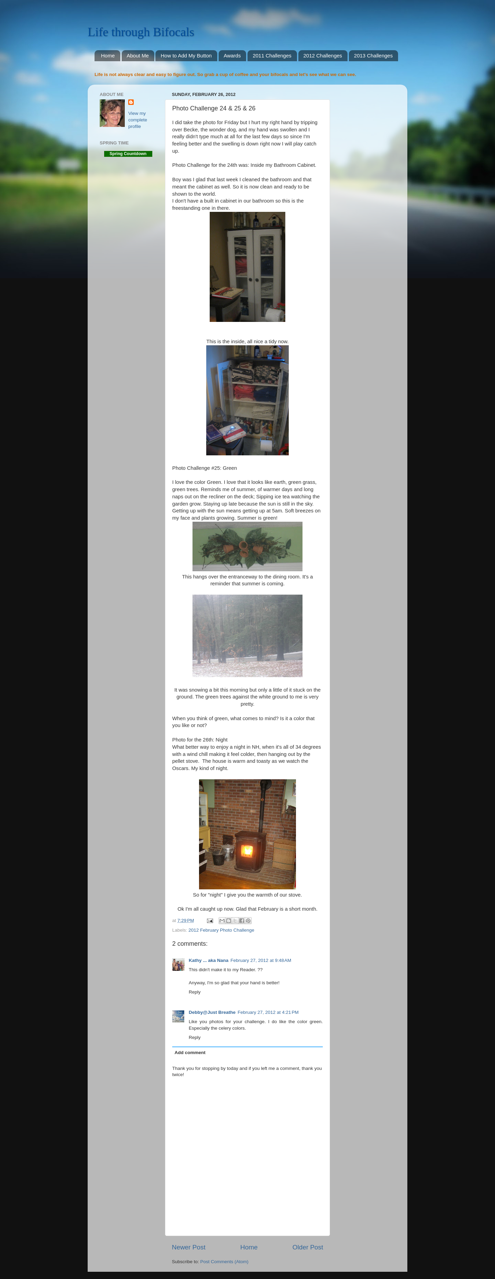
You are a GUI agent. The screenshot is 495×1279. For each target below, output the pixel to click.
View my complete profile (137, 120)
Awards (232, 55)
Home (108, 55)
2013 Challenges (373, 55)
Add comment (190, 1052)
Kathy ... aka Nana (209, 960)
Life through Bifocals (141, 32)
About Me (138, 55)
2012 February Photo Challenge (221, 930)
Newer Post (189, 1247)
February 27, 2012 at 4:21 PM (268, 1012)
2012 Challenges (323, 55)
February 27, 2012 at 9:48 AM (261, 960)
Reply (195, 992)
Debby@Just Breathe (212, 1012)
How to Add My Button (186, 55)
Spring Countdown (128, 153)
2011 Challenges (272, 55)
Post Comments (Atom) (224, 1261)
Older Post (308, 1247)
